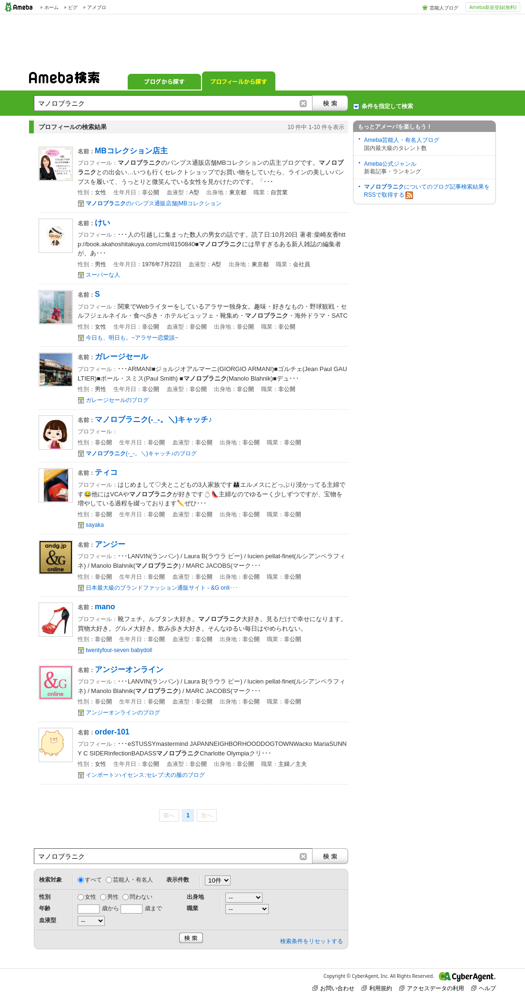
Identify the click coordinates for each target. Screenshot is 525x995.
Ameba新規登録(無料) (492, 7)
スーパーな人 (103, 274)
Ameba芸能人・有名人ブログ (401, 140)
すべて (93, 879)
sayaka (95, 525)
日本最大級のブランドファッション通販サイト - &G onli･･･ (162, 587)
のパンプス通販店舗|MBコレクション (154, 203)
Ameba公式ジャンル (390, 164)
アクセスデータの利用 (431, 988)
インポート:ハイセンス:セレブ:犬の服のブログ (145, 775)
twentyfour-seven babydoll (119, 650)
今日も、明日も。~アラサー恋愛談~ (132, 337)
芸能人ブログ (444, 7)
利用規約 (377, 988)
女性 (90, 897)
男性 (113, 897)
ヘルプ (483, 988)
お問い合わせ (333, 988)
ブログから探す (164, 80)
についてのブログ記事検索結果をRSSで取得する (427, 191)
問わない (141, 897)
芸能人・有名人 (133, 879)
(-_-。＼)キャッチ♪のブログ (141, 453)
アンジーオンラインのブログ (123, 712)
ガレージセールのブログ (117, 400)
